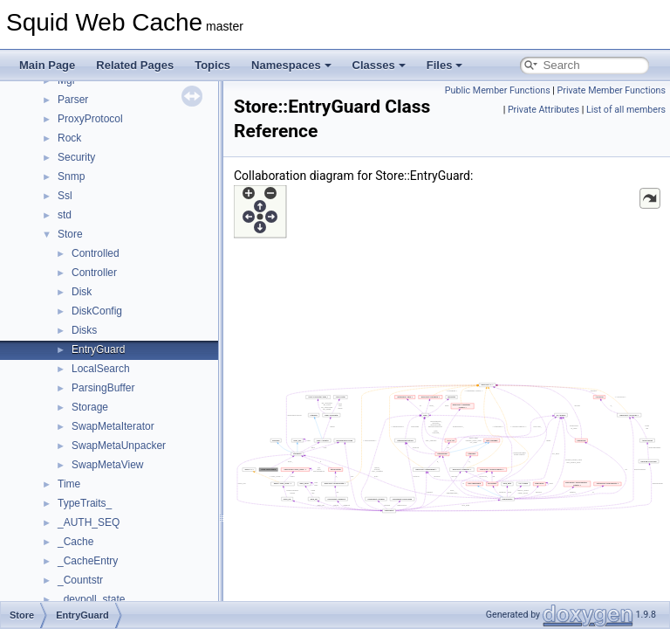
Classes (379, 65)
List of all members (626, 109)
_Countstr (80, 580)
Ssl (65, 196)
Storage (90, 407)
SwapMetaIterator (113, 426)
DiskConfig (97, 311)
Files (445, 65)
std (65, 215)
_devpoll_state (91, 599)
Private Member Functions (611, 90)
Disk (82, 292)
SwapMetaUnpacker (119, 445)
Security (76, 157)
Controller (94, 272)
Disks (84, 330)
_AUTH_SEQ (89, 522)
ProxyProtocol (90, 119)
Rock (69, 138)
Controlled (96, 253)
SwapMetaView (108, 465)
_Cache (75, 542)
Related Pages (135, 65)
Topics (212, 65)
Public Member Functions (497, 90)
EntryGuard (98, 349)
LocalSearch (101, 369)
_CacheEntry (88, 561)
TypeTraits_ (85, 503)
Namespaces (291, 65)
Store (70, 234)
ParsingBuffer (103, 388)
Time (69, 484)
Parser (73, 99)
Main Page (47, 65)
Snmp (71, 176)
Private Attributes (543, 109)
